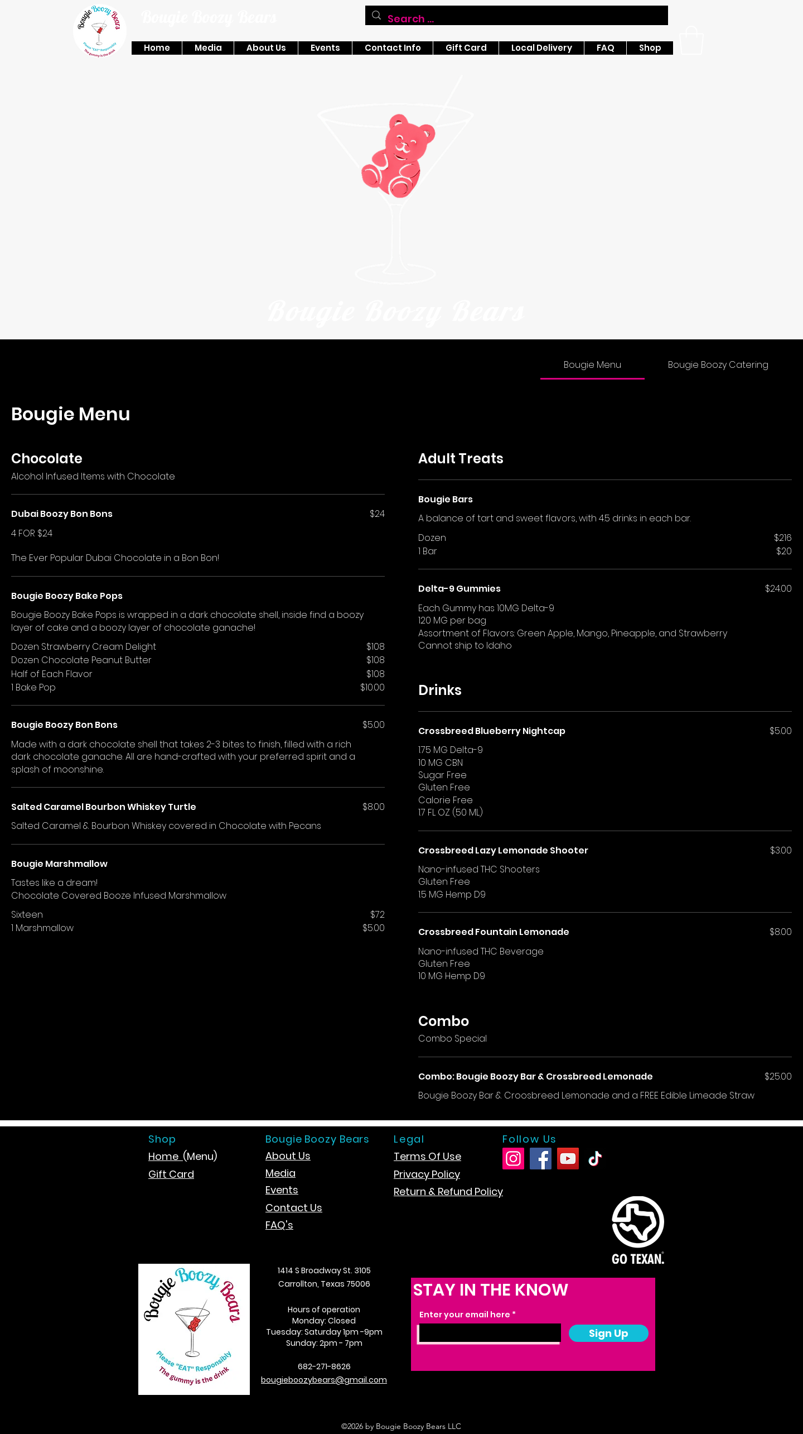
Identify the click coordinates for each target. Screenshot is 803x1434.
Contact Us (293, 1208)
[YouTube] (568, 1158)
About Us (288, 1156)
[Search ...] (516, 19)
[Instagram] (513, 1158)
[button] (691, 40)
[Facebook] (541, 1158)
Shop (162, 1139)
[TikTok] (595, 1158)
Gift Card (171, 1174)
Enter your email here (464, 1314)
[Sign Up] (609, 1333)
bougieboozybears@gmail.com (324, 1379)
